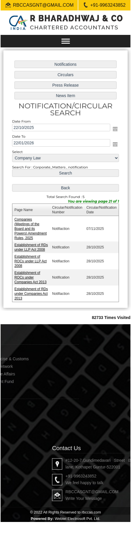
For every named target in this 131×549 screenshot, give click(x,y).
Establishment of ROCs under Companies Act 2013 (31, 275)
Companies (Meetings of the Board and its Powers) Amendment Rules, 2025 (31, 228)
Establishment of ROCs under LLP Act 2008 (31, 259)
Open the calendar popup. (114, 130)
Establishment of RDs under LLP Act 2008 (31, 246)
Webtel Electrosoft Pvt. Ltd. (77, 518)
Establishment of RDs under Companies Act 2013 (31, 291)
